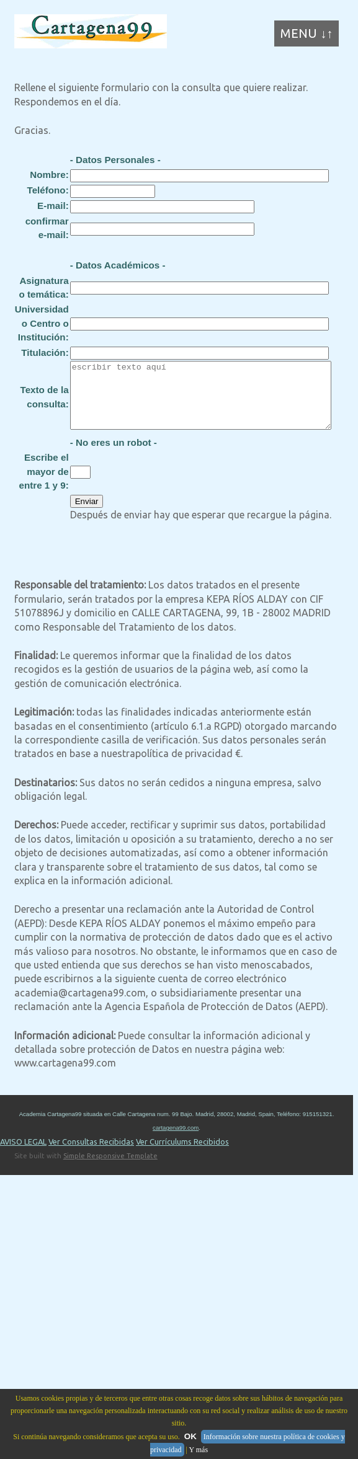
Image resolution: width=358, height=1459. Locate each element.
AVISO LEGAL (23, 1154)
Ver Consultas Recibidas (91, 1154)
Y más (198, 1449)
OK (190, 1436)
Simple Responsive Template (110, 1169)
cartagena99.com (176, 1140)
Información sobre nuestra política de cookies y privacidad (247, 1443)
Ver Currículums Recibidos (182, 1154)
